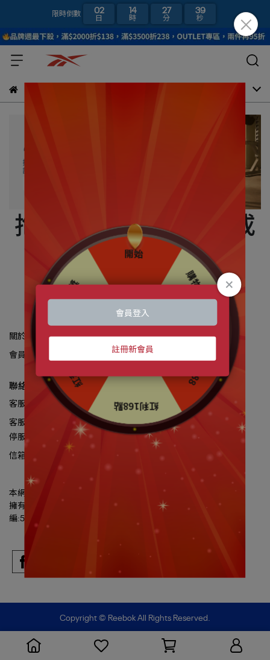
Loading (134, 330)
